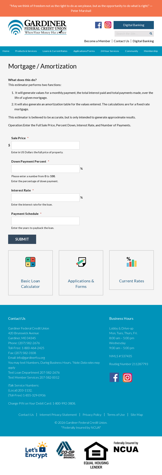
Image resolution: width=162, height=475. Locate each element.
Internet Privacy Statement (58, 414)
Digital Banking (133, 25)
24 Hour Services (110, 50)
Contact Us (121, 41)
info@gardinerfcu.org (31, 357)
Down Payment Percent (30, 161)
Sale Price (20, 138)
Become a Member (97, 41)
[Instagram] (108, 24)
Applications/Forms (84, 50)
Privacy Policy (92, 414)
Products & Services (26, 50)
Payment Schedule (26, 213)
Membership (151, 50)
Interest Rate (22, 190)
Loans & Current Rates (55, 50)
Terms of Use (116, 414)
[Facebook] (98, 25)
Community (131, 50)
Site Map (137, 414)
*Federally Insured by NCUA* (81, 427)
